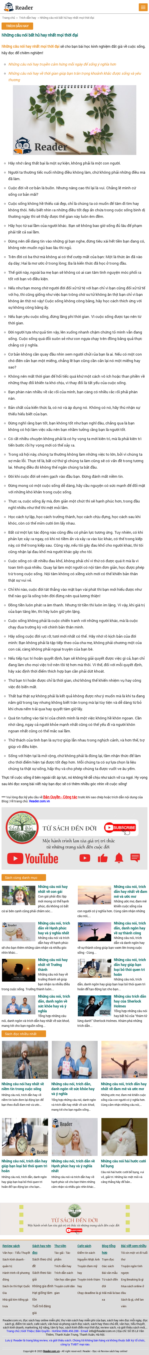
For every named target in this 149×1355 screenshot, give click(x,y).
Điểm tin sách (86, 1253)
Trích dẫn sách (63, 1273)
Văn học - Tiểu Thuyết (16, 1253)
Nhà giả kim (9, 1299)
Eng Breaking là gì (132, 1279)
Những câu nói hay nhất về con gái (53, 889)
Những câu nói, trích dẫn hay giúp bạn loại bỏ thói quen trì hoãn (130, 967)
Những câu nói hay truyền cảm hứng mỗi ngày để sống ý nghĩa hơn (62, 64)
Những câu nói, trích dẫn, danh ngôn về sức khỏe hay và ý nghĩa (54, 1003)
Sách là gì (127, 1299)
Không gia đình (42, 1286)
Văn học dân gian (65, 1279)
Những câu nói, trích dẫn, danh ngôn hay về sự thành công (130, 928)
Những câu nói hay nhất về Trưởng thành (53, 964)
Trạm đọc (108, 1259)
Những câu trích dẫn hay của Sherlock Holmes (130, 1001)
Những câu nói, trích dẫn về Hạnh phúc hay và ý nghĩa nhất (54, 928)
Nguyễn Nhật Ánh (88, 1259)
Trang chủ (8, 18)
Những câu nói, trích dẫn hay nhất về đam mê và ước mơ (130, 891)
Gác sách (108, 1266)
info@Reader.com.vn (102, 1331)
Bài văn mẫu (109, 1273)
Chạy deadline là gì (89, 1293)
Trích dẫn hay (27, 18)
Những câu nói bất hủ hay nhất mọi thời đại (67, 18)
